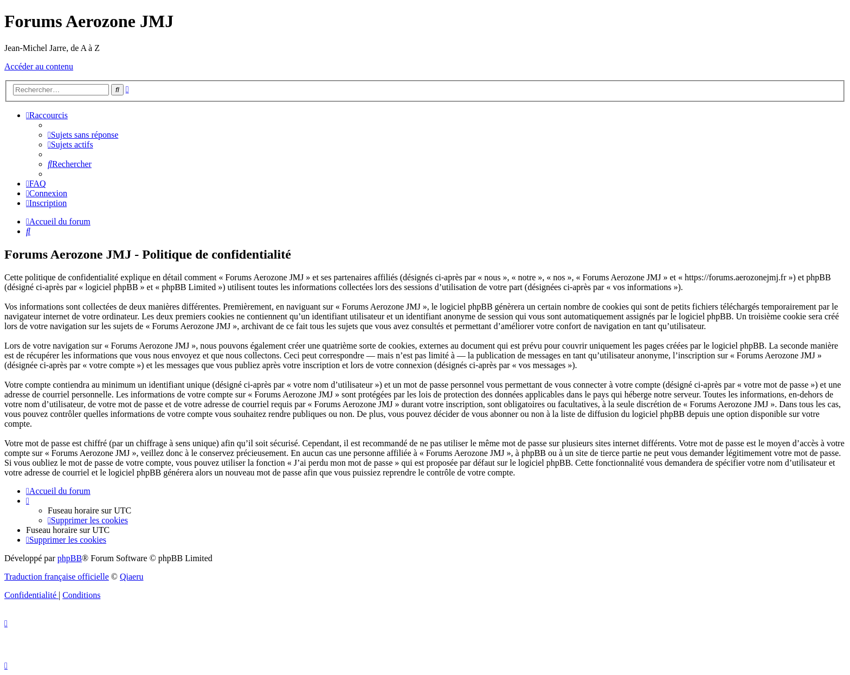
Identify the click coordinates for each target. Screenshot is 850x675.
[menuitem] (83, 134)
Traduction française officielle (56, 576)
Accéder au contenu (38, 66)
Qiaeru (132, 576)
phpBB (69, 558)
